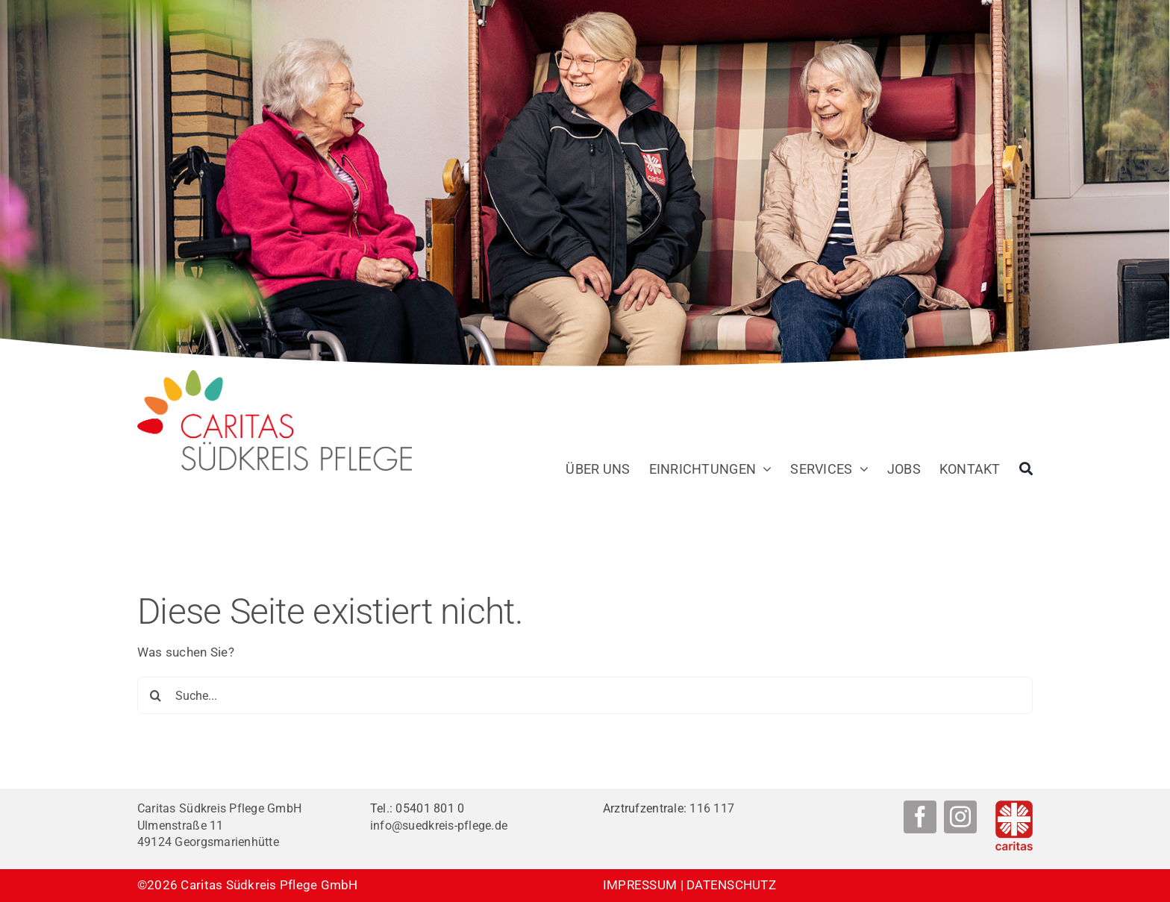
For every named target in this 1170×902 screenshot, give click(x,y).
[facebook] (920, 817)
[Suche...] (585, 695)
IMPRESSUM (640, 884)
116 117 (711, 808)
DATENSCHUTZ (731, 884)
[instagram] (960, 817)
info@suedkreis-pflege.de (438, 825)
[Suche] (1026, 469)
